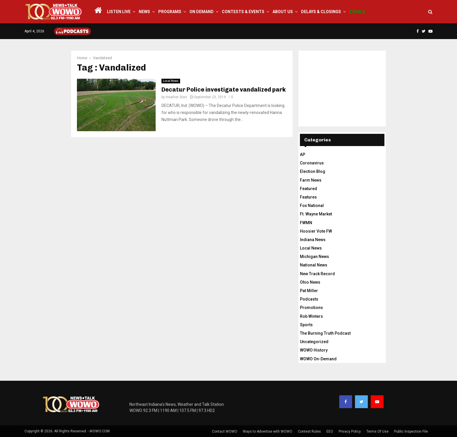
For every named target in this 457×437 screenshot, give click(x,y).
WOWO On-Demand (318, 359)
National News (313, 265)
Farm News (310, 180)
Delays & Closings (321, 11)
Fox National (312, 205)
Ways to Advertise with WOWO (267, 431)
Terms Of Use (377, 431)
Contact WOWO (224, 431)
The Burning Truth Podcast (325, 333)
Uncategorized (314, 341)
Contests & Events (243, 11)
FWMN (306, 222)
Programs (169, 11)
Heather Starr (176, 97)
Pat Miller (309, 290)
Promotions (311, 307)
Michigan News (314, 256)
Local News (171, 81)
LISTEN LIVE (119, 11)
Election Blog (312, 171)
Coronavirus (312, 163)
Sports (306, 324)
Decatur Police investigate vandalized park (223, 89)
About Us (283, 11)
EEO (329, 431)
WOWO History (314, 350)
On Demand (201, 11)
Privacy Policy (350, 431)
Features (308, 197)
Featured (308, 188)
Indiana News (313, 239)
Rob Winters (311, 316)
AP (302, 154)
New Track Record (317, 273)
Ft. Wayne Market (316, 214)
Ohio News (310, 282)
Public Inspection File (411, 431)
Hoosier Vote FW (316, 231)
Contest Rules (309, 431)
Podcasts (309, 299)
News (144, 11)
